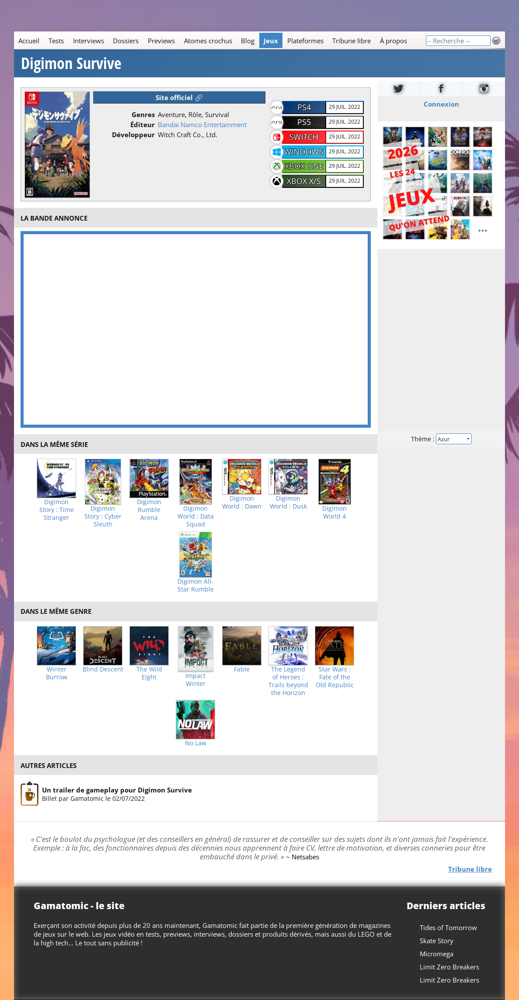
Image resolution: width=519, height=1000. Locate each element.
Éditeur (142, 124)
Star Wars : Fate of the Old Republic (335, 677)
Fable (242, 669)
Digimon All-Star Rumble (196, 585)
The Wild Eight (149, 673)
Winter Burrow (56, 673)
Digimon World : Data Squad (196, 516)
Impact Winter (195, 680)
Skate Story (436, 940)
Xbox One (304, 166)
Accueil (28, 40)
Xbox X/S (304, 181)
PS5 (304, 122)
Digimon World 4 (334, 512)
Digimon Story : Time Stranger (56, 510)
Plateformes (305, 40)
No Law (195, 743)
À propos (393, 40)
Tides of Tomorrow (448, 927)
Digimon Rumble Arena (149, 510)
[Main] (219, 40)
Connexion (441, 104)
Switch (303, 136)
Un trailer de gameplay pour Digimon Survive (117, 789)
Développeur (133, 134)
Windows (304, 151)
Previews (161, 40)
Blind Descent (103, 669)
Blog (247, 40)
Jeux (271, 40)
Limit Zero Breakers (449, 966)
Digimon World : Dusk (288, 502)
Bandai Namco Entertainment (202, 124)
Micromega (436, 953)
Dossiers (126, 40)
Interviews (88, 40)
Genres (143, 114)
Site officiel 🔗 (179, 97)
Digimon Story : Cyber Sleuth (103, 516)
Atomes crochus (208, 40)
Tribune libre (351, 40)
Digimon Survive (71, 63)
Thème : (441, 439)
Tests (56, 40)
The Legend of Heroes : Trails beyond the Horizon (288, 681)
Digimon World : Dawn (241, 502)
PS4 (304, 107)
